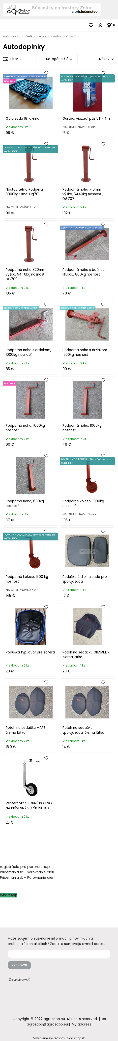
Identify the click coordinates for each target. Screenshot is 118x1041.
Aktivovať (19, 965)
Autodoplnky (63, 36)
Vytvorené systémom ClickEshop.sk (59, 1038)
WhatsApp (8, 895)
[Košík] (112, 25)
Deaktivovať (19, 979)
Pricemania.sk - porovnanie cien (27, 872)
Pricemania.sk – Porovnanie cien (27, 877)
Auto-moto (12, 36)
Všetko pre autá (37, 36)
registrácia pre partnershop (25, 866)
